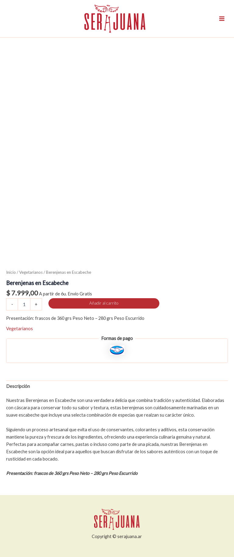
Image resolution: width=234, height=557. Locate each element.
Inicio (11, 272)
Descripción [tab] (18, 386)
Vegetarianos (31, 272)
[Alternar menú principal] (222, 19)
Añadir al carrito (103, 303)
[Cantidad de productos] (24, 304)
